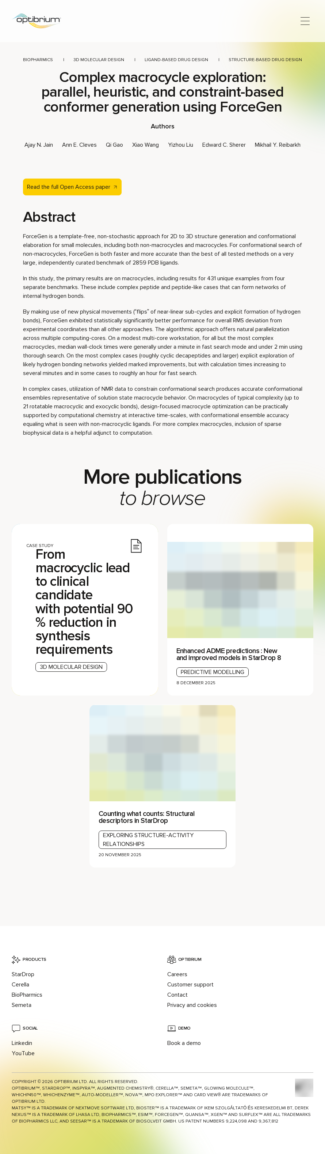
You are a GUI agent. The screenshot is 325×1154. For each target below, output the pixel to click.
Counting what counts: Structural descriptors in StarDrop (146, 817)
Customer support (190, 984)
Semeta (21, 1005)
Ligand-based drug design (176, 60)
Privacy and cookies (192, 1005)
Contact (177, 994)
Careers (177, 974)
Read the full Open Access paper (68, 187)
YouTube (23, 1053)
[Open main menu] (305, 21)
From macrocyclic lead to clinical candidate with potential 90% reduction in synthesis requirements (84, 602)
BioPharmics (38, 60)
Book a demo (184, 1043)
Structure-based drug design (265, 60)
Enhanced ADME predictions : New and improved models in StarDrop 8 (228, 654)
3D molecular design (98, 60)
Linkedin (22, 1043)
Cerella (20, 984)
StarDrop (23, 974)
